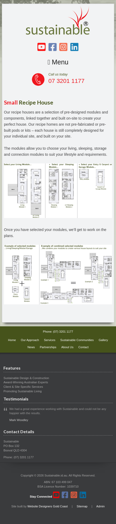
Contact (83, 347)
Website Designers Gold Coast (47, 506)
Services (49, 340)
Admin (100, 506)
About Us (67, 347)
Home (12, 340)
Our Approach (30, 340)
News (31, 347)
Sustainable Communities (77, 340)
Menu (57, 62)
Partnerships (48, 347)
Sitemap (82, 506)
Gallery (103, 340)
